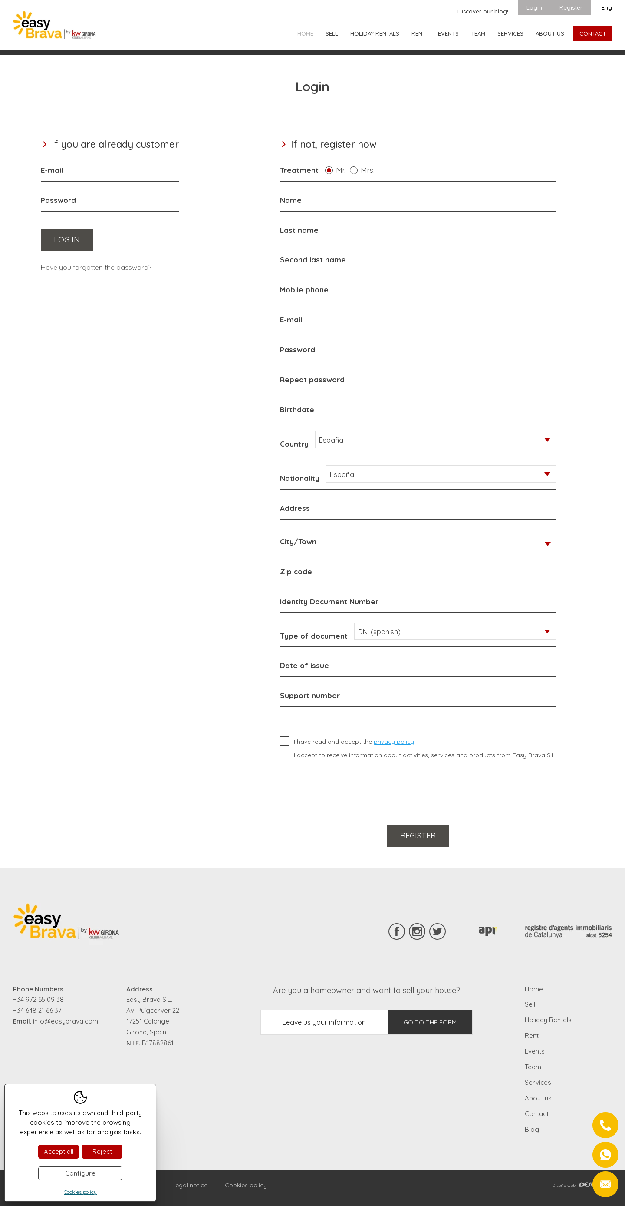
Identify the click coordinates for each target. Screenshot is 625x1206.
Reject (102, 1151)
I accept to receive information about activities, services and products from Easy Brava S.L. (425, 755)
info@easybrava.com (65, 1021)
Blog (532, 1129)
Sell (332, 33)
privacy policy (394, 741)
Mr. (343, 170)
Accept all (58, 1151)
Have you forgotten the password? (96, 267)
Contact (592, 33)
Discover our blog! (482, 11)
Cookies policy (246, 1185)
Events (448, 33)
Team (478, 33)
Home (305, 33)
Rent (418, 33)
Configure (80, 1173)
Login (534, 7)
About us (550, 33)
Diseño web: (582, 1185)
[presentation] (346, 791)
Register (570, 7)
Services (510, 33)
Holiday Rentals (374, 33)
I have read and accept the (354, 741)
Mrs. (370, 170)
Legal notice (189, 1185)
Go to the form (430, 1022)
